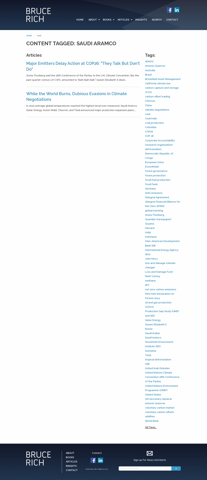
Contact (172, 19)
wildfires (150, 416)
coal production (154, 122)
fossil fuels (151, 184)
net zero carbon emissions (160, 289)
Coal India (151, 118)
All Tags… (150, 427)
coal (147, 114)
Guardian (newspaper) (158, 219)
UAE (147, 364)
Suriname (150, 350)
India (148, 232)
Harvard (149, 228)
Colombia (150, 127)
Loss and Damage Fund (159, 271)
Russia (148, 328)
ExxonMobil (152, 166)
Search (156, 19)
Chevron (150, 100)
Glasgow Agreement (157, 197)
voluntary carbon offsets (159, 412)
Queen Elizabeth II (156, 324)
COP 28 (149, 136)
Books (107, 19)
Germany (150, 188)
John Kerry (151, 258)
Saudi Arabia (152, 333)
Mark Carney (152, 276)
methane (150, 280)
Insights (141, 19)
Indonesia (151, 236)
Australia (150, 70)
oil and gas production (158, 302)
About (92, 19)
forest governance (156, 171)
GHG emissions (154, 193)
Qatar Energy (153, 320)
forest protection (155, 175)
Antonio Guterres (155, 65)
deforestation (153, 149)
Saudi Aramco (153, 337)
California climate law (158, 83)
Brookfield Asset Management (163, 79)
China (148, 105)
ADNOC (149, 61)
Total (148, 355)
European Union (154, 162)
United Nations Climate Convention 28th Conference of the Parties (162, 377)
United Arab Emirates (157, 368)
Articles (123, 19)
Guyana (149, 223)
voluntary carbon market (159, 407)
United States (153, 394)
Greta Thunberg (154, 215)
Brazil (148, 74)
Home (80, 19)
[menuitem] (81, 20)
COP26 (149, 131)
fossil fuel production (157, 179)
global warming (154, 210)
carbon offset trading (157, 96)
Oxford (149, 306)
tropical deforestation (158, 359)
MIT (147, 285)
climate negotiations (157, 109)
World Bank (152, 421)
